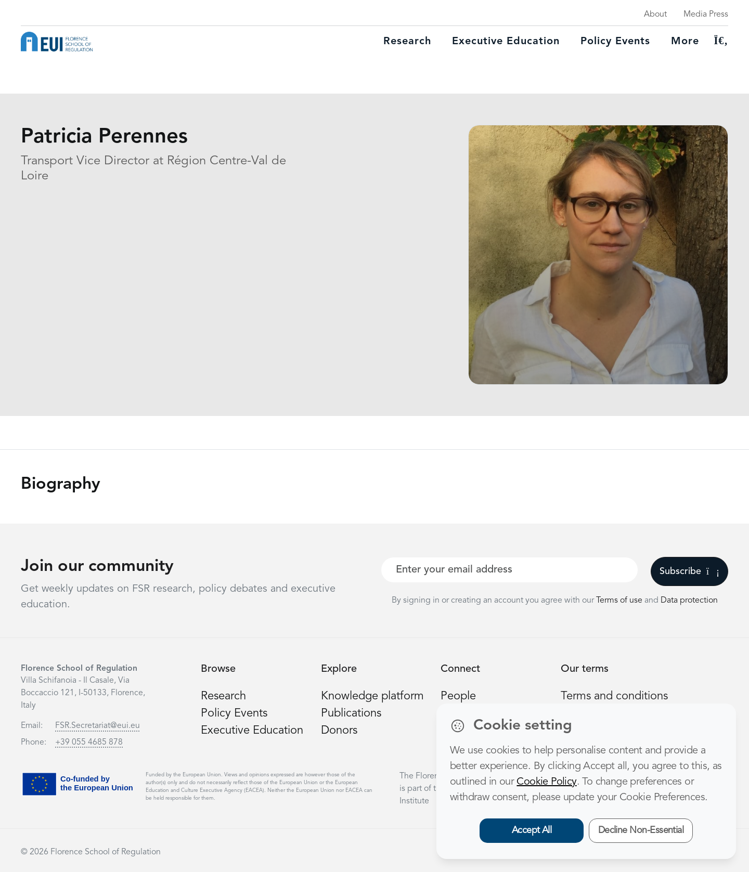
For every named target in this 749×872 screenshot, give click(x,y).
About (655, 14)
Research (407, 41)
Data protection (689, 600)
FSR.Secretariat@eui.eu (97, 726)
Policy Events (615, 41)
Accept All (532, 830)
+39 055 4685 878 (89, 742)
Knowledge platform (372, 696)
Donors (339, 730)
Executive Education (252, 730)
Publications (351, 713)
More (685, 41)
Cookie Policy (546, 782)
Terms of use (620, 600)
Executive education (506, 41)
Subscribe (689, 571)
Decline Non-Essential (641, 830)
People (458, 696)
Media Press (705, 14)
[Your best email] (509, 570)
